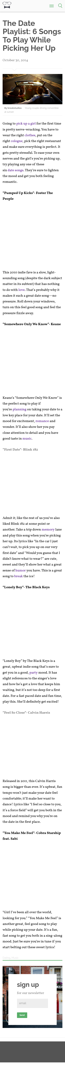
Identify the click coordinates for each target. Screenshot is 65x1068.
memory (48, 529)
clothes (30, 135)
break (18, 576)
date (11, 170)
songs (19, 170)
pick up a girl (26, 123)
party (33, 672)
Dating (6, 957)
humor (20, 570)
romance (42, 421)
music (27, 438)
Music (15, 957)
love (21, 290)
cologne (17, 141)
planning (19, 409)
